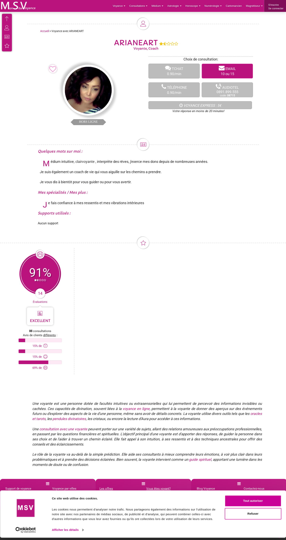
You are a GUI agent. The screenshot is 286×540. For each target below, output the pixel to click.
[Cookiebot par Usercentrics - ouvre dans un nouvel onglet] (25, 532)
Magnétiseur (254, 5)
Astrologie (175, 5)
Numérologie (213, 5)
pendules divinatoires (69, 419)
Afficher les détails (65, 532)
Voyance (120, 5)
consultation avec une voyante (63, 429)
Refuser (252, 516)
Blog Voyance (206, 488)
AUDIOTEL (227, 90)
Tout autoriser (253, 503)
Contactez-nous (254, 488)
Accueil (44, 31)
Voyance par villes (64, 488)
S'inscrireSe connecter (275, 6)
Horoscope (193, 5)
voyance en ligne (136, 409)
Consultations (139, 5)
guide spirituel (200, 459)
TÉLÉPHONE (174, 90)
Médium (158, 5)
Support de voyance (18, 488)
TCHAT (174, 71)
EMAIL (227, 71)
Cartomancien (234, 5)
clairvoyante (85, 162)
